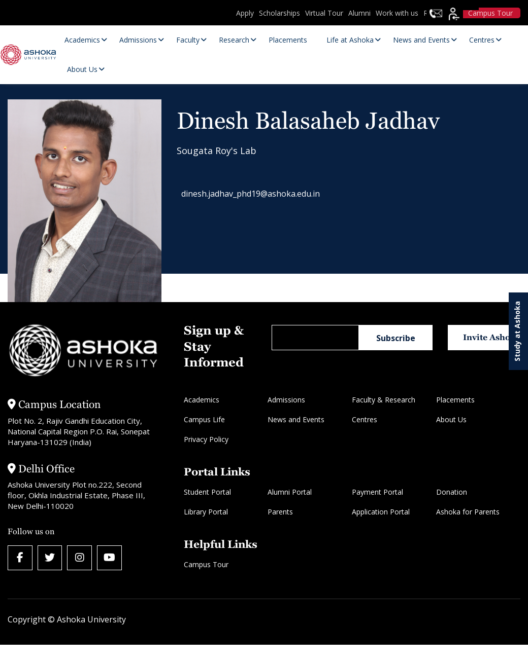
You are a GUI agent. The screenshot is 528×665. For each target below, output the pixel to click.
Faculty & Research (383, 399)
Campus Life (204, 419)
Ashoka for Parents (468, 511)
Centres (364, 419)
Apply (245, 13)
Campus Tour (206, 564)
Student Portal (207, 492)
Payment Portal (377, 492)
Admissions (286, 399)
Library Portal (206, 511)
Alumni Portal (290, 492)
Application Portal (381, 511)
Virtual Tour (324, 13)
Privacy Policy (206, 439)
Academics (201, 399)
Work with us (397, 13)
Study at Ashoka (517, 331)
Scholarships (279, 13)
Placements (455, 399)
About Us (451, 419)
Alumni (359, 13)
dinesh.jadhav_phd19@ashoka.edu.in (256, 195)
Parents (280, 511)
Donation (451, 492)
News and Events (296, 419)
